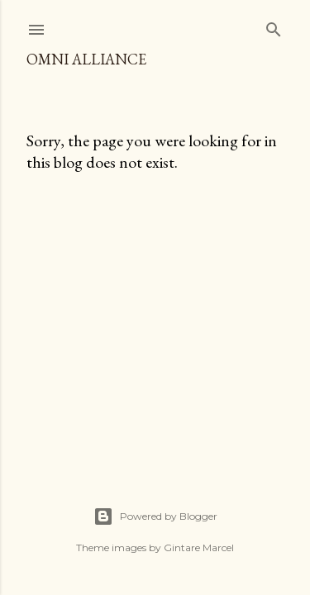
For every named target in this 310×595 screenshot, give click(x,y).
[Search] (274, 26)
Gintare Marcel (199, 547)
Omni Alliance (86, 59)
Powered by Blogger (155, 516)
